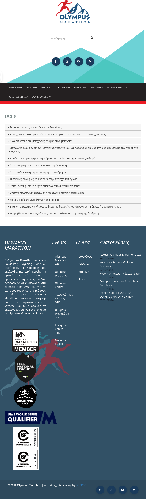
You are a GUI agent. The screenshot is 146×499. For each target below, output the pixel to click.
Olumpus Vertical (60, 285)
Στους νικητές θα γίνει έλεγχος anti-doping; (35, 199)
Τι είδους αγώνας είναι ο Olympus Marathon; (36, 127)
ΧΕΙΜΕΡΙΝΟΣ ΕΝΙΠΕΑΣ (18, 98)
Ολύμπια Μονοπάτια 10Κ (62, 313)
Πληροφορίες (96, 89)
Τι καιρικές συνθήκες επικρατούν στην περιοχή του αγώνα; (44, 179)
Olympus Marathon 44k (61, 260)
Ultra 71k (32, 89)
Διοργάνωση (86, 256)
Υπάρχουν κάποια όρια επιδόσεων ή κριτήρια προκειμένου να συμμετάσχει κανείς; (58, 134)
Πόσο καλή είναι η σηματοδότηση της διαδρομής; (38, 172)
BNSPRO (81, 485)
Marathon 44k (16, 89)
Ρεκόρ (82, 279)
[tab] (73, 127)
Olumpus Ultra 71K (60, 273)
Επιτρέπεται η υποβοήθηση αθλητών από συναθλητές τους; (45, 186)
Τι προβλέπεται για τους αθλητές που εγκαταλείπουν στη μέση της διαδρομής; (55, 213)
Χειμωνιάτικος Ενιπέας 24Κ (62, 298)
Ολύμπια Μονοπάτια (41, 98)
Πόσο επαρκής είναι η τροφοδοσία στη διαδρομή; (38, 165)
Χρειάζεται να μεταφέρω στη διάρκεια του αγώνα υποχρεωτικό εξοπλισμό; (53, 158)
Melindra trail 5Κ (60, 342)
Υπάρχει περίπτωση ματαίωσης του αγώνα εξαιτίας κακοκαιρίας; (47, 192)
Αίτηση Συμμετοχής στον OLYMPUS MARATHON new (116, 294)
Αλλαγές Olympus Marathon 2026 (120, 254)
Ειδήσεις (84, 264)
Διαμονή (84, 272)
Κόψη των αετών (61, 89)
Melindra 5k (79, 89)
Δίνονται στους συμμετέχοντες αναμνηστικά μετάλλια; (41, 141)
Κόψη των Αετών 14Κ (61, 329)
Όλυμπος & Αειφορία (117, 89)
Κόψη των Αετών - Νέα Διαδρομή (120, 273)
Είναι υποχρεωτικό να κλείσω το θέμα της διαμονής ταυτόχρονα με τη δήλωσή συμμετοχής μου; (66, 206)
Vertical (45, 89)
